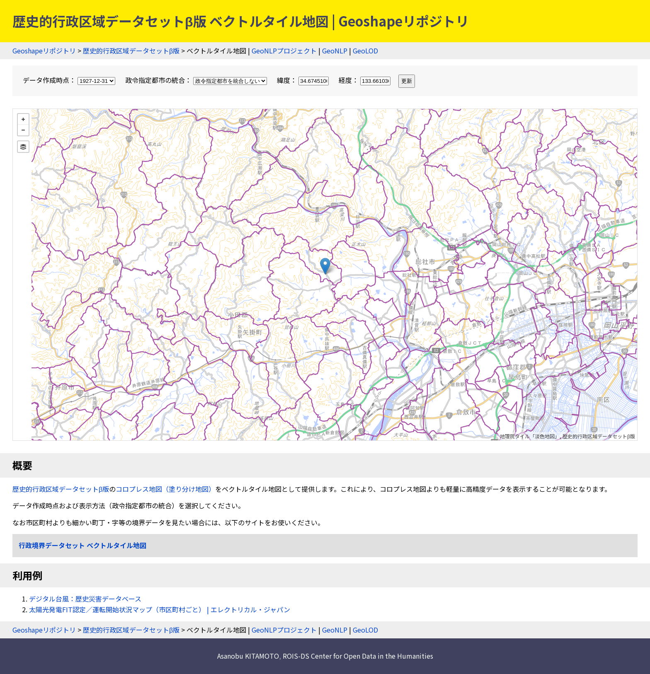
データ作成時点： (70, 80)
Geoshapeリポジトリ (44, 51)
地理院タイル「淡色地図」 (530, 436)
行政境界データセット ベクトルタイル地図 (82, 545)
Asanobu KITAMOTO (248, 656)
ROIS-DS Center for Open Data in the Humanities (358, 656)
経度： (365, 80)
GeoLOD (365, 51)
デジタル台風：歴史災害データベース (85, 599)
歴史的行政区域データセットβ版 (131, 51)
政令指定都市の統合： (197, 80)
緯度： (303, 80)
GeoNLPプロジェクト (284, 51)
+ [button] (23, 119)
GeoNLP (334, 51)
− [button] (23, 130)
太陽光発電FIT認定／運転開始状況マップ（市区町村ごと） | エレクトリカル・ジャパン (159, 609)
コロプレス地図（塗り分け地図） (165, 489)
